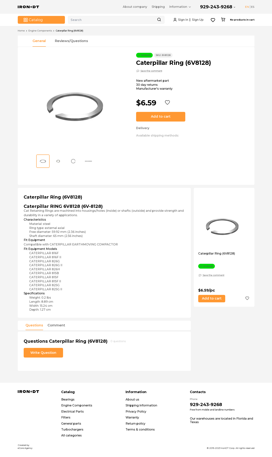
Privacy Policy (136, 411)
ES (252, 7)
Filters (65, 417)
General (39, 41)
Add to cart (160, 116)
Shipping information (141, 405)
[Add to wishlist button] (167, 103)
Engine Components (40, 30)
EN (247, 7)
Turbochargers (72, 429)
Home (21, 30)
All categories (71, 435)
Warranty (132, 417)
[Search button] (159, 20)
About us (132, 399)
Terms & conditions (140, 429)
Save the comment (151, 71)
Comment (56, 325)
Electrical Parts (72, 411)
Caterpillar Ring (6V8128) (216, 253)
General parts (71, 423)
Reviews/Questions (71, 41)
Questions (34, 325)
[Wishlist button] (213, 20)
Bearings (68, 399)
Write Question (43, 353)
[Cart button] (223, 20)
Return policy (135, 423)
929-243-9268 (216, 6)
